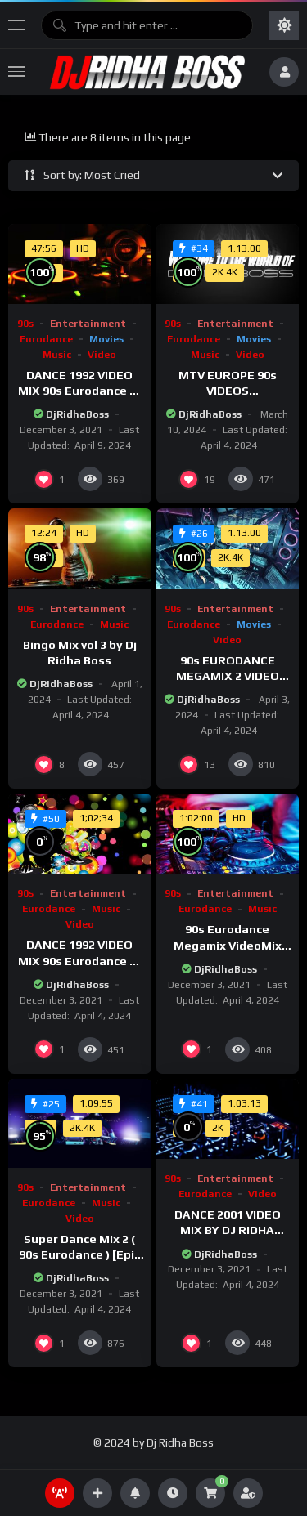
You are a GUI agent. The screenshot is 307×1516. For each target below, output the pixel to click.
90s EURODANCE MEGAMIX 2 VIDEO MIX (227, 676)
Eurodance (46, 339)
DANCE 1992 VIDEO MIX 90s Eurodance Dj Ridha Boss (79, 391)
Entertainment (88, 323)
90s (25, 323)
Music (57, 354)
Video (102, 354)
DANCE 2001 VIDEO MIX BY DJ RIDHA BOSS (227, 1230)
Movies (106, 339)
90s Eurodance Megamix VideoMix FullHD (228, 945)
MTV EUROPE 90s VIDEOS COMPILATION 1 (227, 391)
